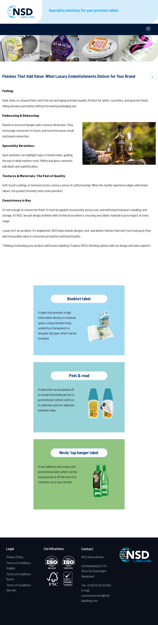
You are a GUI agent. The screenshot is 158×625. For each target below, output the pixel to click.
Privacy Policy (15, 557)
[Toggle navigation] (148, 28)
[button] (73, 57)
